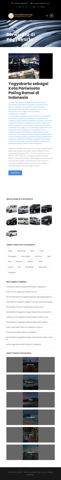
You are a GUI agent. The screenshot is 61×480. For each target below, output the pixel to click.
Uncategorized (13, 114)
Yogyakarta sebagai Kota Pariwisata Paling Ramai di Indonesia (28, 90)
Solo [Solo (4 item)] (19, 267)
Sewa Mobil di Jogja (39, 123)
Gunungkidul (28, 102)
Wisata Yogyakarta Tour (44, 137)
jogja (30, 116)
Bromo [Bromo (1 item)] (32, 251)
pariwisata (40, 121)
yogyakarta (12, 139)
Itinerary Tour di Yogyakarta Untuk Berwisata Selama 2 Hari (27, 317)
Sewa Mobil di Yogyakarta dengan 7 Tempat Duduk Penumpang (29, 302)
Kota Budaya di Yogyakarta (41, 116)
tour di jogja (21, 128)
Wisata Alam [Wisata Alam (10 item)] (43, 267)
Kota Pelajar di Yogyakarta (17, 118)
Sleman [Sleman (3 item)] (10, 267)
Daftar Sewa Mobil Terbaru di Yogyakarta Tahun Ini (24, 327)
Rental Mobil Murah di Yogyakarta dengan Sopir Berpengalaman (29, 297)
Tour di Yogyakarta (33, 111)
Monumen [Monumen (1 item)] (19, 261)
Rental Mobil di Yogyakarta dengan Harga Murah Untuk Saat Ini (28, 312)
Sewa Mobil (39, 105)
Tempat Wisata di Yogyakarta (27, 109)
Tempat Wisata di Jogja (30, 125)
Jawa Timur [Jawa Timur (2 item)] (38, 256)
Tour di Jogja (21, 111)
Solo (30, 435)
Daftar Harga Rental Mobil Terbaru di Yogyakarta (23, 344)
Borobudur (30, 365)
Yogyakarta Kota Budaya (25, 139)
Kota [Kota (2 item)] (9, 261)
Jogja (35, 102)
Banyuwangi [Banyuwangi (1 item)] (21, 251)
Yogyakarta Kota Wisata (16, 141)
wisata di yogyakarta (29, 137)
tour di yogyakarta (34, 130)
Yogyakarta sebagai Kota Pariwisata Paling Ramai (25, 143)
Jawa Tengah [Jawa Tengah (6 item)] (25, 256)
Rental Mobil (12, 105)
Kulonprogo (42, 102)
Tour (39, 109)
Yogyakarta (23, 114)
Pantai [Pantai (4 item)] (40, 261)
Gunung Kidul (19, 102)
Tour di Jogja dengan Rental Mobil (36, 128)
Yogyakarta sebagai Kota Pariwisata (37, 141)
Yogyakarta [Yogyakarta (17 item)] (12, 272)
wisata (44, 134)
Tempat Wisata (27, 107)
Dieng (30, 400)
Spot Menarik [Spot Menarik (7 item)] (30, 267)
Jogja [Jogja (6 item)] (48, 256)
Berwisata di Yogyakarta (19, 116)
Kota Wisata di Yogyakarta (35, 118)
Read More (15, 173)
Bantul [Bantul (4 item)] (10, 251)
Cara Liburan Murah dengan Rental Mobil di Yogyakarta (26, 287)
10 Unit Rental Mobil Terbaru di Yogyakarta (21, 332)
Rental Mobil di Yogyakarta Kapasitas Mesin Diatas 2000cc (27, 322)
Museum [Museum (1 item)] (30, 261)
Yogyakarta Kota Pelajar (42, 139)
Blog (12, 102)
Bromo (30, 382)
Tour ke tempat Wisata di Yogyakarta (29, 134)
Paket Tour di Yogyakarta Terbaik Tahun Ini (21, 292)
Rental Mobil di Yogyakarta (26, 105)
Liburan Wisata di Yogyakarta (26, 121)
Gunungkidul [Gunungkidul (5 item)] (12, 256)
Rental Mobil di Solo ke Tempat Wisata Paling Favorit (25, 307)
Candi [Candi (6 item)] (41, 251)
